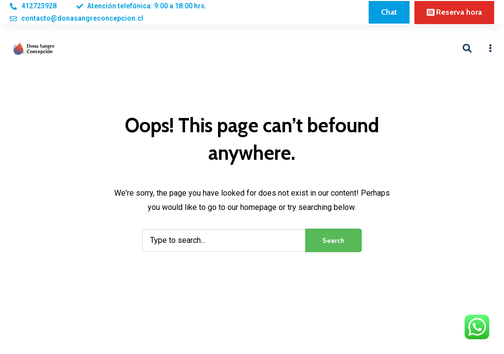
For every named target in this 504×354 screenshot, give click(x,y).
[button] (389, 12)
